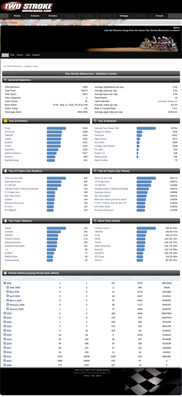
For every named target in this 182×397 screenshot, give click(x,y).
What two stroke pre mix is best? (110, 199)
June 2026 (14, 287)
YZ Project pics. (12, 192)
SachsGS (9, 149)
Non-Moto (99, 142)
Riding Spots (100, 156)
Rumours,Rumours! (14, 203)
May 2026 (14, 292)
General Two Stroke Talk (106, 128)
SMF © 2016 (90, 370)
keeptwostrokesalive (15, 246)
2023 (9, 322)
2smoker (9, 231)
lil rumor (8, 206)
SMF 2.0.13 (79, 370)
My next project (102, 196)
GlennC (98, 260)
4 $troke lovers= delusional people (21, 189)
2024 (9, 318)
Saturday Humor (13, 181)
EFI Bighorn (10, 210)
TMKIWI (9, 135)
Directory (106, 15)
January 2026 (16, 309)
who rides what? (13, 196)
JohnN (8, 139)
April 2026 (14, 296)
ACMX (8, 146)
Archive (52, 15)
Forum (159, 15)
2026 (9, 283)
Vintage (124, 15)
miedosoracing (12, 260)
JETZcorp (9, 132)
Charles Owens (12, 239)
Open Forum (100, 139)
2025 (9, 313)
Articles (35, 15)
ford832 (8, 142)
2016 (9, 352)
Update (8, 199)
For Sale (88, 15)
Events (142, 15)
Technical (99, 135)
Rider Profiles (101, 160)
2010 (9, 361)
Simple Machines (103, 370)
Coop (7, 128)
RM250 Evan (11, 256)
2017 (9, 348)
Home (17, 15)
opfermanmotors (13, 153)
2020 (9, 335)
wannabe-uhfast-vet (167, 101)
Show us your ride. (14, 178)
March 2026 (15, 300)
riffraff (97, 239)
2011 (9, 357)
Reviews (70, 15)
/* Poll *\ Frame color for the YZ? (110, 203)
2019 (9, 339)
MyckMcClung (12, 160)
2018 (9, 343)
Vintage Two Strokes (104, 146)
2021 (9, 330)
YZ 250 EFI (10, 185)
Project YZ (99, 153)
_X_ (7, 249)
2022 (9, 326)
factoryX (9, 156)
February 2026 (17, 305)
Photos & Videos (102, 132)
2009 (9, 365)
